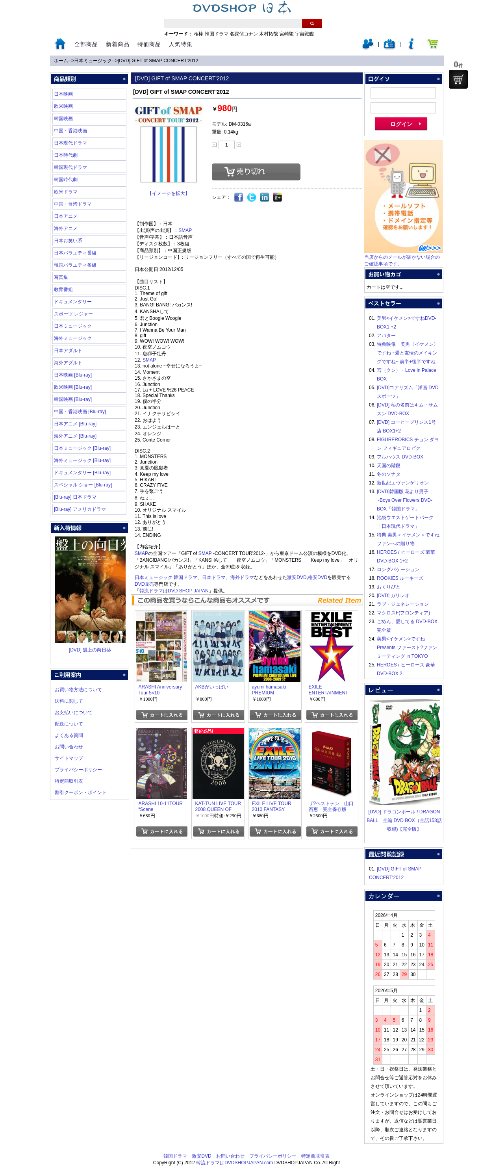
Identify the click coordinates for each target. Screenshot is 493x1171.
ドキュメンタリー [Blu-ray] (82, 472)
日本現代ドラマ (70, 143)
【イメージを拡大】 (168, 193)
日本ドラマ (214, 577)
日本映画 (63, 94)
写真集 (61, 277)
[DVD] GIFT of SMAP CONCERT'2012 (158, 60)
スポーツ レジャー (73, 314)
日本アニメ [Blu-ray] (75, 424)
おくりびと (388, 587)
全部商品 (86, 44)
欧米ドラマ (66, 192)
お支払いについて (74, 712)
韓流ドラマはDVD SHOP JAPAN (174, 591)
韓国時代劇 (66, 179)
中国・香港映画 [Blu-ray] (80, 411)
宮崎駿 (287, 34)
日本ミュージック (93, 60)
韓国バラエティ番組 (75, 265)
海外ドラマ (242, 577)
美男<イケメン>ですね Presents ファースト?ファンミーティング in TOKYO (407, 647)
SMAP (185, 230)
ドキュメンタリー (73, 301)
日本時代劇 (66, 155)
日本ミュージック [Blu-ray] (82, 448)
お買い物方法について (78, 689)
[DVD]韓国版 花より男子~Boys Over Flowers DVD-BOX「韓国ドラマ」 (404, 500)
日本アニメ (66, 216)
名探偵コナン (244, 34)
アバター (386, 335)
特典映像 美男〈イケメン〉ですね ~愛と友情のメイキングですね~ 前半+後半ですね (407, 352)
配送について (69, 724)
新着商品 (118, 44)
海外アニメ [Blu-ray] (75, 436)
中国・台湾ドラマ (73, 204)
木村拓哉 (268, 34)
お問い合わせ (69, 747)
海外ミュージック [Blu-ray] (82, 460)
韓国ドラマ (216, 34)
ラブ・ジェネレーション (403, 604)
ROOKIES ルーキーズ (400, 578)
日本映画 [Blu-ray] (73, 375)
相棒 (198, 34)
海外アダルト (68, 363)
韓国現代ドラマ (70, 167)
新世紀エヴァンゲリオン (403, 483)
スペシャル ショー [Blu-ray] (83, 485)
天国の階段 (388, 465)
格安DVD (317, 577)
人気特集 (181, 44)
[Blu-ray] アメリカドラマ (80, 509)
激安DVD (296, 577)
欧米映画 (63, 106)
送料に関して (69, 701)
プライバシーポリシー (78, 769)
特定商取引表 (69, 781)
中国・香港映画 (70, 131)
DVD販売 (144, 584)
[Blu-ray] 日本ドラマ (75, 497)
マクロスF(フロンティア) (403, 613)
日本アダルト (68, 350)
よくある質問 (69, 735)
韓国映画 (63, 118)
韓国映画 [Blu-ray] (73, 399)
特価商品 (149, 44)
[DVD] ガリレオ (393, 595)
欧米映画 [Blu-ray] (73, 387)
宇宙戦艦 (304, 34)
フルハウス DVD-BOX (400, 457)
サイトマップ (69, 758)
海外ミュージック (73, 338)
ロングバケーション (398, 569)
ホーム (61, 60)
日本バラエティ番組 (75, 253)
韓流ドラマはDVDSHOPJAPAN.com (234, 1162)
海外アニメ (66, 228)
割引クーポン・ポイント (81, 792)
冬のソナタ (388, 474)
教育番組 (63, 289)
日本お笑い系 (68, 240)
